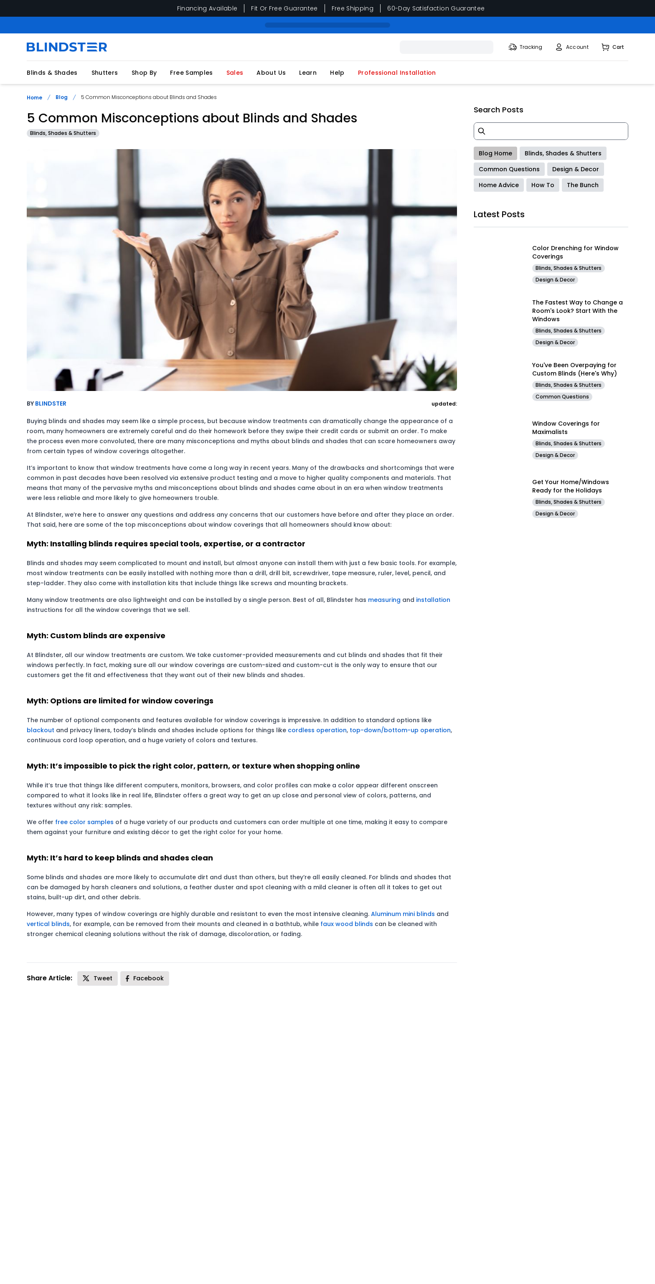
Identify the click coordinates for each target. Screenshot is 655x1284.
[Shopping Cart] (612, 47)
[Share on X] (97, 978)
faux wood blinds (346, 924)
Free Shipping (353, 8)
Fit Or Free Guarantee (284, 8)
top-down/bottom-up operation (400, 730)
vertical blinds (48, 924)
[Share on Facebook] (144, 978)
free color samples (84, 822)
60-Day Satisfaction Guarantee (436, 8)
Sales (235, 73)
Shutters (104, 73)
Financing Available (207, 8)
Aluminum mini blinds (403, 914)
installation (433, 600)
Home (34, 97)
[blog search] (551, 131)
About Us (271, 73)
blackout (40, 730)
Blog (62, 97)
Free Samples (191, 73)
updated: (444, 403)
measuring (384, 600)
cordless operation (317, 730)
